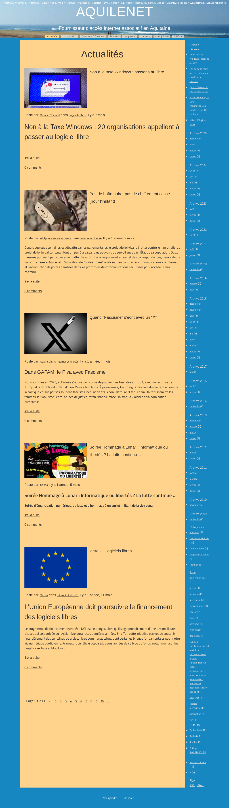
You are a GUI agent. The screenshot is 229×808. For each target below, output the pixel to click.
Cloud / (45, 3)
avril (192, 144)
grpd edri (194, 630)
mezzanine (195, 600)
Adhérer (178, 36)
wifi (191, 720)
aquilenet (194, 698)
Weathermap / (197, 3)
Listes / (152, 3)
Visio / (61, 3)
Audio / (53, 3)
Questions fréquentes (93, 36)
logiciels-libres (197, 606)
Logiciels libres (77, 115)
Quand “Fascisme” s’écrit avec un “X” (123, 317)
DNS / (107, 3)
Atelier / (161, 3)
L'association (69, 36)
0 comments (33, 167)
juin (191, 176)
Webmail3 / (34, 3)
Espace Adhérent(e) (216, 3)
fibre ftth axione (198, 578)
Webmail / (8, 3)
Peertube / (71, 3)
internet (194, 612)
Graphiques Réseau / (178, 3)
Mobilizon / (97, 3)
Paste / (130, 3)
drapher (194, 742)
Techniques (195, 564)
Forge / (115, 3)
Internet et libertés (91, 238)
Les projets (130, 36)
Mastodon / (84, 3)
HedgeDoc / (141, 3)
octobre (194, 283)
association (195, 714)
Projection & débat (199, 554)
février (193, 150)
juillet (192, 170)
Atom (200, 785)
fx (190, 772)
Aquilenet (114, 11)
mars (192, 345)
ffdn (192, 636)
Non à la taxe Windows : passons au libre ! (127, 72)
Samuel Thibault (50, 115)
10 (102, 701)
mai (191, 182)
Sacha (44, 361)
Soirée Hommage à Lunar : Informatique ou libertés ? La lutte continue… (199, 106)
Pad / (122, 3)
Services (114, 36)
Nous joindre (162, 36)
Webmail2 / (21, 3)
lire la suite (32, 157)
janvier (193, 156)
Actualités (52, 36)
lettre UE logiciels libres (110, 551)
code (199, 636)
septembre (195, 269)
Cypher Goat (196, 730)
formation (195, 594)
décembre (195, 138)
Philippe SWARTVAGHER (56, 238)
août (192, 249)
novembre (195, 309)
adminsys (194, 624)
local (192, 618)
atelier (193, 588)
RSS (192, 785)
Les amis (145, 36)
